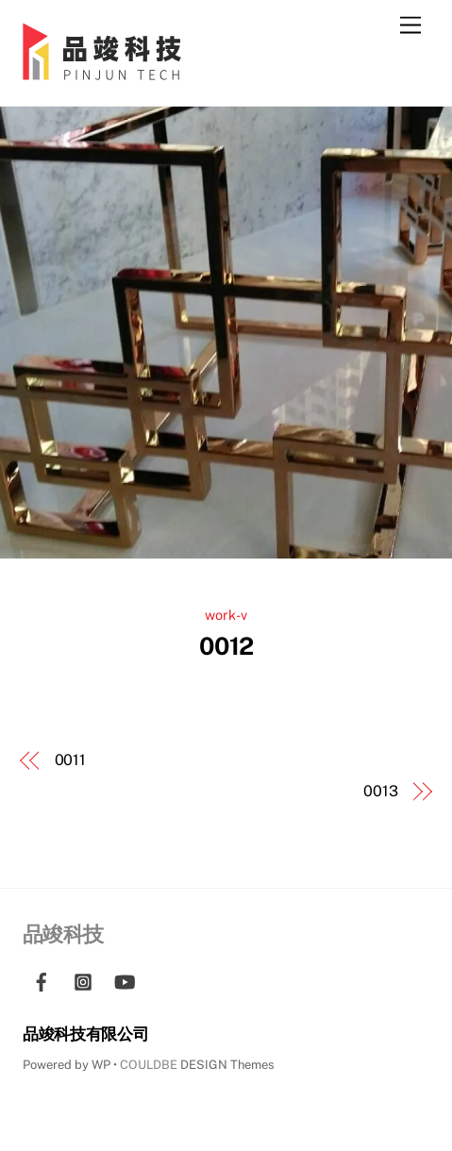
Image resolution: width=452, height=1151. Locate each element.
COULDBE (148, 1065)
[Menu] (410, 26)
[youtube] (124, 980)
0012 (226, 646)
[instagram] (83, 980)
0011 (71, 760)
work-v (226, 615)
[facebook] (41, 980)
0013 (380, 791)
